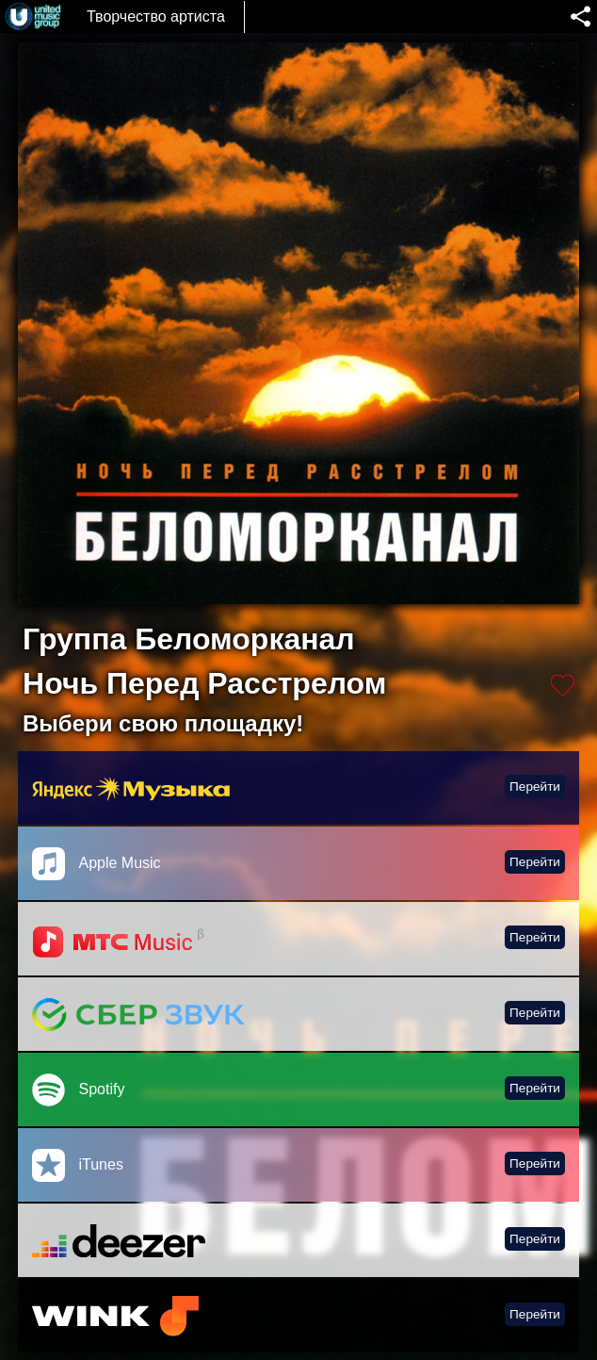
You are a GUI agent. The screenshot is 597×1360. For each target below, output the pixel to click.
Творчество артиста (156, 16)
